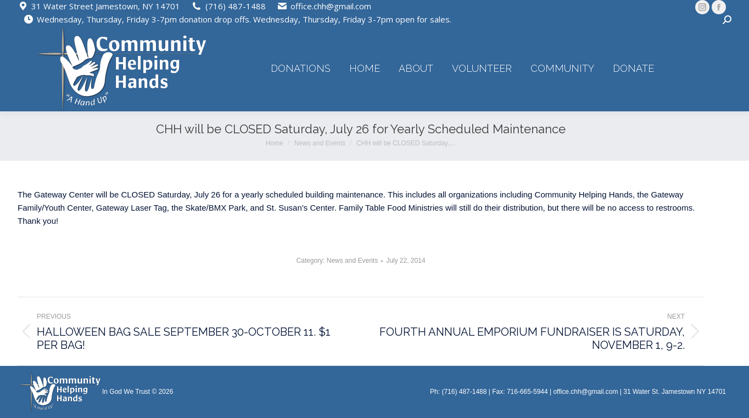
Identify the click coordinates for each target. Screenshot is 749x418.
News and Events (352, 260)
